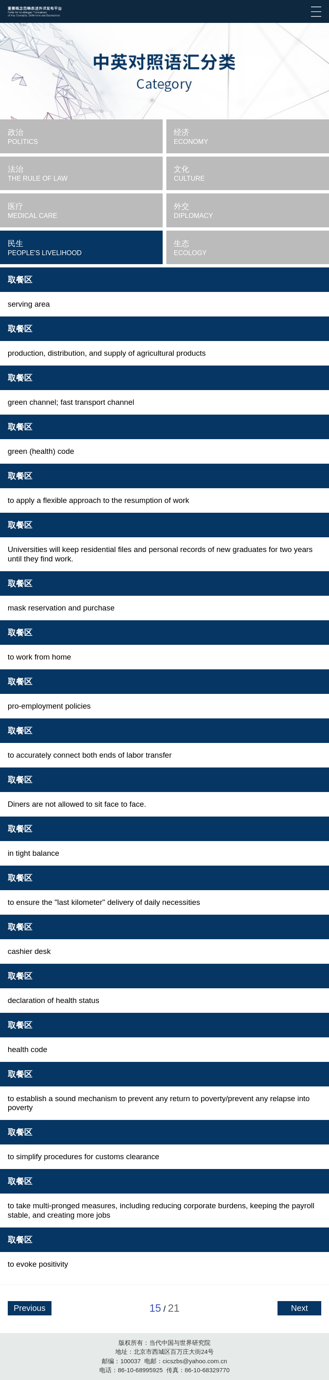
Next (299, 1308)
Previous (29, 1308)
